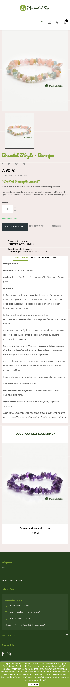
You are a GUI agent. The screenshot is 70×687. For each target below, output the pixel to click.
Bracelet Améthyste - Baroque (35, 528)
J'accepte (33, 684)
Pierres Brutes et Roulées (12, 580)
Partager (2, 164)
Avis (55, 257)
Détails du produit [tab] (40, 257)
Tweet (9, 164)
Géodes (5, 574)
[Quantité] (7, 209)
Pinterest (24, 164)
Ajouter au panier (15, 226)
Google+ (16, 164)
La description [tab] (20, 257)
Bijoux (4, 567)
